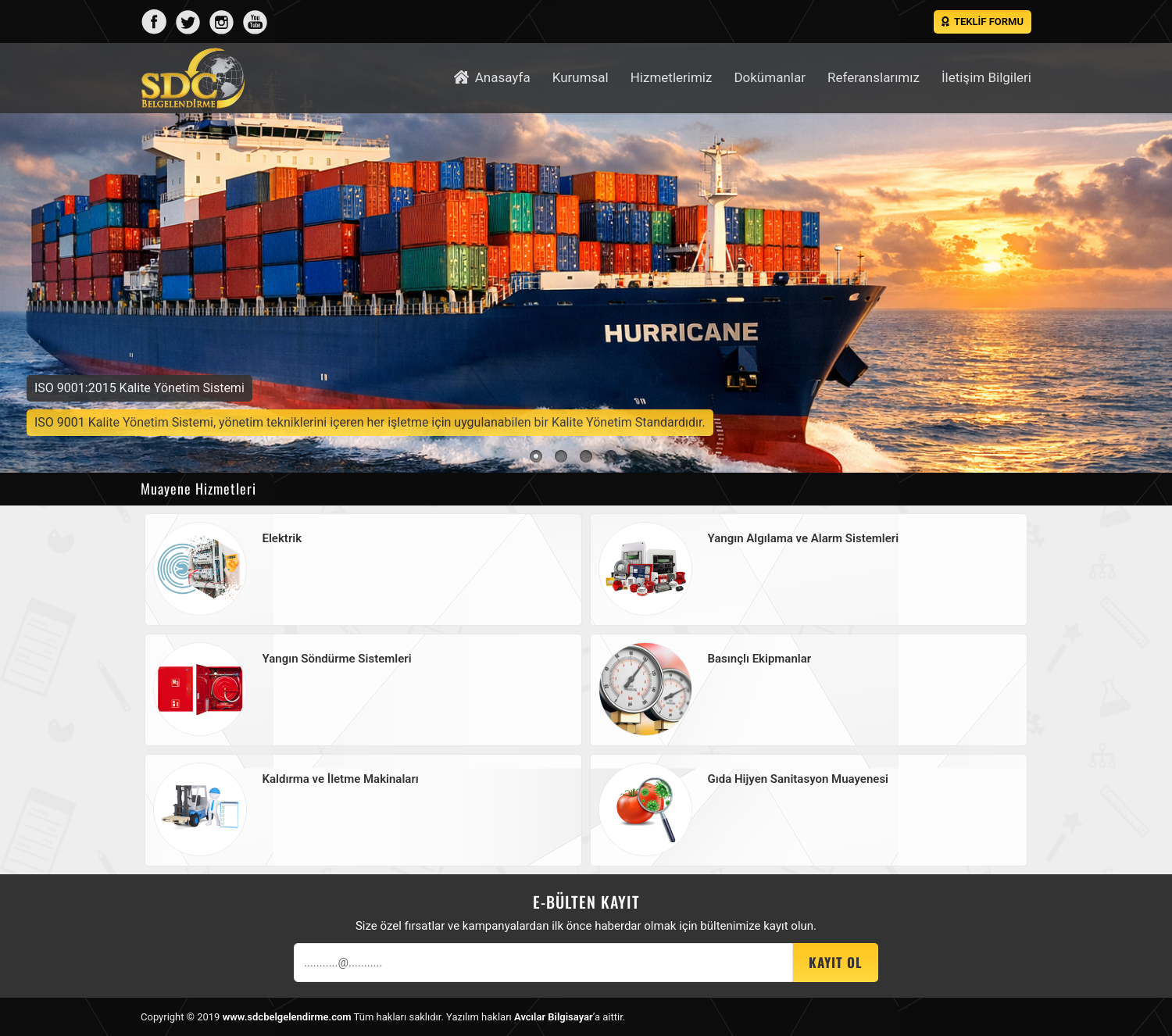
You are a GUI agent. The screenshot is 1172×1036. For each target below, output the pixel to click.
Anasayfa (492, 77)
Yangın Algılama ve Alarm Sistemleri (803, 538)
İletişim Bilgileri (986, 77)
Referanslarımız (873, 77)
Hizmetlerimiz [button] (672, 77)
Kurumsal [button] (580, 77)
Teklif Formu (983, 21)
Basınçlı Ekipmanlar (760, 659)
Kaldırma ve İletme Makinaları (341, 779)
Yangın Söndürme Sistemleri (337, 659)
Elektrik (282, 538)
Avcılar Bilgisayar (553, 1017)
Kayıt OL (836, 962)
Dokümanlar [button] (770, 77)
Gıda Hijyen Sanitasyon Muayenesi (798, 779)
